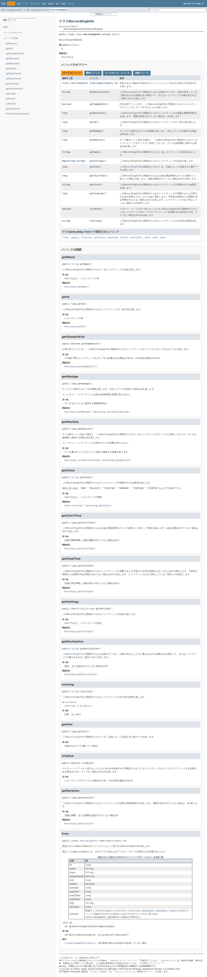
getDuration (97, 113)
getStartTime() (13, 73)
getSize (94, 166)
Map (64, 161)
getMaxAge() (12, 58)
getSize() (10, 98)
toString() (11, 93)
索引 (58, 4)
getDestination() (14, 88)
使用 (19, 4)
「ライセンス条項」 (98, 971)
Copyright (64, 969)
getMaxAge (95, 131)
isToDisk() (11, 103)
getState (95, 184)
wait (147, 237)
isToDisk (95, 209)
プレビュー (35, 4)
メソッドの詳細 (10, 38)
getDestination (99, 92)
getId (93, 122)
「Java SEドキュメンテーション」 (124, 960)
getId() (9, 48)
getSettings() (12, 83)
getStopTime (97, 193)
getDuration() (13, 108)
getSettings (97, 161)
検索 (63, 4)
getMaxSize (96, 140)
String (66, 92)
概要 (3, 4)
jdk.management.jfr (11, 10)
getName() (11, 43)
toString (95, 220)
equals (75, 237)
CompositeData (104, 83)
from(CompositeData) (17, 113)
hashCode (112, 237)
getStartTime (97, 175)
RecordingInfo (60, 10)
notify (124, 237)
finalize (87, 237)
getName (94, 152)
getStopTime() (13, 78)
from (92, 83)
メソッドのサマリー (12, 32)
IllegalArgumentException (80, 943)
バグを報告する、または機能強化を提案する (78, 958)
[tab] (72, 73)
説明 (5, 27)
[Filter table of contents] (21, 20)
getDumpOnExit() (15, 53)
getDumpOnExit (98, 104)
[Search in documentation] (177, 10)
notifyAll (136, 237)
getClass (99, 237)
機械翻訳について (103, 14)
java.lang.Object (68, 26)
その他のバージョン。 (150, 963)
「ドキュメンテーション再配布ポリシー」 (133, 971)
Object (116, 34)
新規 (44, 4)
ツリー (25, 4)
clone (65, 237)
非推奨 (51, 4)
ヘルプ (70, 4)
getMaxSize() (13, 63)
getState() (11, 68)
